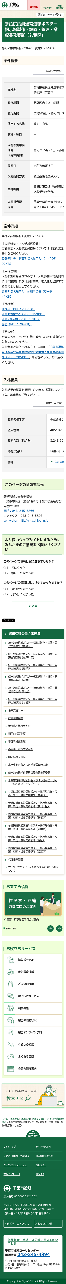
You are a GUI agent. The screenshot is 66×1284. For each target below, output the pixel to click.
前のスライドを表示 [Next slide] (59, 928)
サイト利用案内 (43, 1147)
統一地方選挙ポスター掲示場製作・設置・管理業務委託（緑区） (32, 689)
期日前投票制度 (17, 733)
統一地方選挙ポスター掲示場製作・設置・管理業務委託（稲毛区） (32, 667)
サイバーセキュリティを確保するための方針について (33, 869)
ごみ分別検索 (26, 984)
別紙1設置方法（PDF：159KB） (23, 314)
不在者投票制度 (17, 741)
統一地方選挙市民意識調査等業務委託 (29, 772)
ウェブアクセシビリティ (15, 1165)
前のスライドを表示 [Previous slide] (50, 928)
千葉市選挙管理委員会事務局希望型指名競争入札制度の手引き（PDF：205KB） (33, 352)
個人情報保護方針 (44, 1156)
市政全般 (14, 1119)
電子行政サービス (28, 996)
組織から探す (38, 1119)
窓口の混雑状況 (27, 1020)
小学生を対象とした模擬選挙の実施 (28, 764)
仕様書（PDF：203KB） (18, 309)
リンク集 (40, 1174)
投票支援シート (17, 710)
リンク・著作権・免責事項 (16, 1156)
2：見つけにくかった (20, 594)
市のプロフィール (12, 1174)
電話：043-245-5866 (19, 510)
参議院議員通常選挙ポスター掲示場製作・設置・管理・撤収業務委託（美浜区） (32, 850)
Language (47, 7)
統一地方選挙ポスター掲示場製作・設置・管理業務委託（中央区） (32, 644)
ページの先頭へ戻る (33, 1135)
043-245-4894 (33, 1254)
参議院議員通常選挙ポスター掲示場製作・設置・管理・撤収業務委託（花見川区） (32, 805)
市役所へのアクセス (18, 1223)
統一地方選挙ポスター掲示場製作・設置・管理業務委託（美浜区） (32, 701)
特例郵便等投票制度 (19, 726)
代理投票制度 (15, 859)
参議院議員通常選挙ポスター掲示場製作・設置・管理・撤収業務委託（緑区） (32, 838)
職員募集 (23, 1008)
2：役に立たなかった (20, 573)
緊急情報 (34, 7)
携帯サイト (41, 1165)
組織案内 (25, 1119)
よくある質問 (26, 1056)
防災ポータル (26, 959)
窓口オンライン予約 (30, 1032)
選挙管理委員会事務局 (24, 633)
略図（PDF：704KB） (17, 324)
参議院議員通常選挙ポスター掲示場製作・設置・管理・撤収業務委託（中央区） (32, 793)
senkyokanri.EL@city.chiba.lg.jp (26, 520)
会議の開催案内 (27, 1068)
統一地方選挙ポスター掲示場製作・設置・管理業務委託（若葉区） (32, 678)
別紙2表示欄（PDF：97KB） (21, 319)
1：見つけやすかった (20, 589)
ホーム (5, 1119)
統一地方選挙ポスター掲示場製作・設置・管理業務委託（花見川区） (32, 656)
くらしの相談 (26, 1044)
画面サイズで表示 (54, 71)
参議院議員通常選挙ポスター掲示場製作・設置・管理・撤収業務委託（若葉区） (32, 827)
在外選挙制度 (15, 718)
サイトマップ (10, 1147)
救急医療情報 (26, 971)
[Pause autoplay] (7, 928)
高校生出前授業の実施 (20, 749)
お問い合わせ (44, 1223)
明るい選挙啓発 (17, 757)
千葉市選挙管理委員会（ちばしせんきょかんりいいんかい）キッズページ (32, 782)
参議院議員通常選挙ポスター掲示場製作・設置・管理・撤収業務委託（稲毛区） (32, 816)
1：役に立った (16, 567)
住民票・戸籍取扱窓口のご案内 (21, 919)
